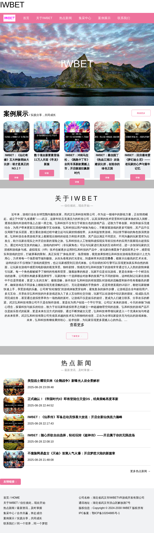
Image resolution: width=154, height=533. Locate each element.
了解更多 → (77, 336)
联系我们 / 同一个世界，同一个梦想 (25, 523)
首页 (26, 18)
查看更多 (77, 325)
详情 (16, 178)
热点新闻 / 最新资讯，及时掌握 (22, 508)
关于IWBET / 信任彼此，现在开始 (24, 502)
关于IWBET (44, 18)
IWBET (12, 4)
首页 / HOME (11, 497)
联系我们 (123, 18)
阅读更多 (141, 113)
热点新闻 (65, 18)
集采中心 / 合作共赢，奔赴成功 (22, 513)
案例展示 (104, 18)
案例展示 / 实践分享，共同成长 (22, 518)
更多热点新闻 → (140, 471)
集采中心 (85, 18)
